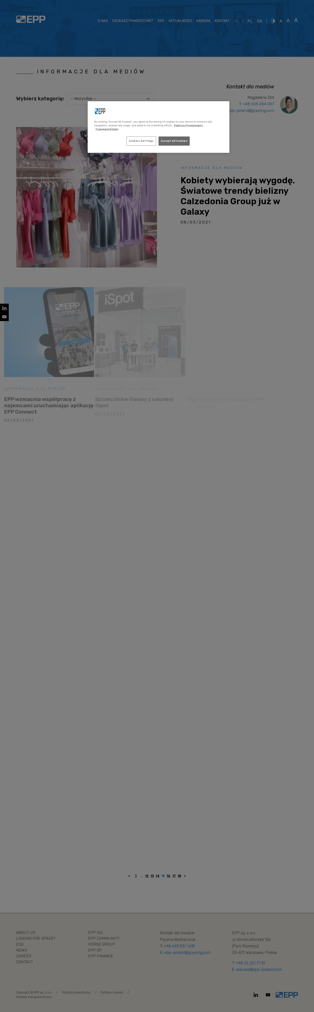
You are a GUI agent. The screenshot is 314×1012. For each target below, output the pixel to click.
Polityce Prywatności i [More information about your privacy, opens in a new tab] (188, 125)
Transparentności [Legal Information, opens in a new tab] (106, 129)
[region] (158, 127)
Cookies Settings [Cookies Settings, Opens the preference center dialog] (141, 140)
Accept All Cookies (174, 140)
